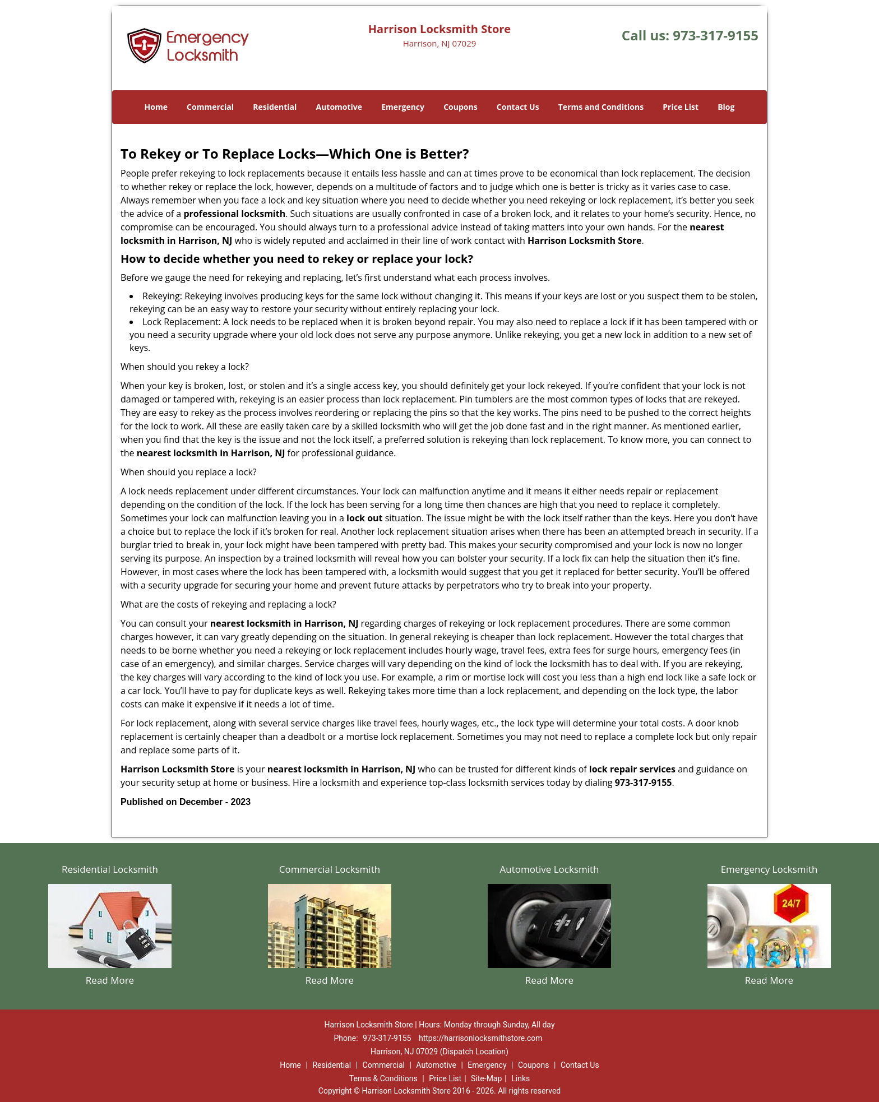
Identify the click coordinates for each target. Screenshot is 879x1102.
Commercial (210, 106)
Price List (680, 106)
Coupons (460, 106)
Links (520, 1078)
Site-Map (486, 1078)
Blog (726, 106)
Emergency (402, 106)
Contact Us (518, 106)
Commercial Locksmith (329, 869)
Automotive (339, 106)
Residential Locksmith (110, 869)
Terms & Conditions (383, 1078)
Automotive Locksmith (549, 869)
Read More (110, 980)
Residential (275, 106)
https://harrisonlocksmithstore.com (481, 1038)
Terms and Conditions (601, 106)
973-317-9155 (715, 35)
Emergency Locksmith (769, 869)
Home (156, 106)
